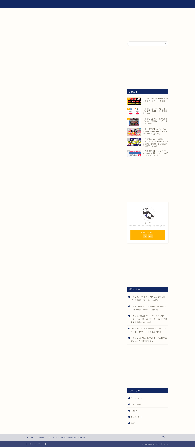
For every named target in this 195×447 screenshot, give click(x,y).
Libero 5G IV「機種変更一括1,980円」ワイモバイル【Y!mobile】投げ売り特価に (149, 330)
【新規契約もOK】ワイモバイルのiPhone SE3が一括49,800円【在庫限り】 (148, 308)
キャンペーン (137, 398)
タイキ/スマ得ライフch (39, 3)
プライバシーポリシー (36, 444)
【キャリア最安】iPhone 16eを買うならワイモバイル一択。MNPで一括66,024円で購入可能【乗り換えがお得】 (149, 319)
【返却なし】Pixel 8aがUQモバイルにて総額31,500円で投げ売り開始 (149, 339)
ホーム (119, 4)
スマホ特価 (35, 46)
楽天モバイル (137, 417)
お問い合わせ (155, 4)
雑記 (142, 4)
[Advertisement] (147, 67)
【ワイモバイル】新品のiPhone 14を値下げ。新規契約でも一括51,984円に (148, 298)
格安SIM (131, 4)
